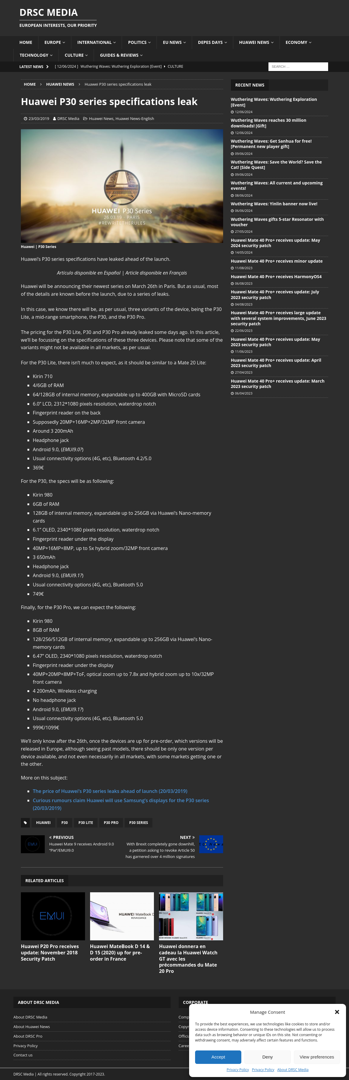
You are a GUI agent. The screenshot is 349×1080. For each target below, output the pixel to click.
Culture (74, 55)
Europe (52, 42)
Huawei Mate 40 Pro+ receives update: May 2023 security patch (275, 341)
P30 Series (138, 822)
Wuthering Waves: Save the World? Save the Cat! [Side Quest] (276, 164)
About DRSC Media (293, 1069)
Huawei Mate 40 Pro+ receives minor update (277, 261)
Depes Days (210, 42)
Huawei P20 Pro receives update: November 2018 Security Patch (50, 952)
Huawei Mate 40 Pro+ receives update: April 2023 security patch (276, 362)
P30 (64, 822)
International (94, 42)
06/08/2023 (243, 283)
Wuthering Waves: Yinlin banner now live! (274, 204)
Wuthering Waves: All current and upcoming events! (277, 185)
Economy (296, 42)
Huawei (43, 822)
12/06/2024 (243, 112)
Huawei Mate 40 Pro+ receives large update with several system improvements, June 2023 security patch (278, 318)
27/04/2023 (243, 372)
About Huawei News (31, 1026)
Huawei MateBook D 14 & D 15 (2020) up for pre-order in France (120, 952)
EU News (172, 42)
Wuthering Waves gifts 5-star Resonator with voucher (277, 221)
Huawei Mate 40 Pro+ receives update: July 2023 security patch (275, 294)
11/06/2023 (243, 351)
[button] (337, 1012)
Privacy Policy (238, 1069)
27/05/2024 (243, 231)
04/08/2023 (243, 304)
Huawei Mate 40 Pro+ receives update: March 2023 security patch (278, 383)
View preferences (317, 1056)
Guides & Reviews (119, 55)
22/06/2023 (243, 330)
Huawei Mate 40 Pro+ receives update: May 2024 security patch (275, 242)
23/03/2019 (39, 118)
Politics (137, 42)
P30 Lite (85, 822)
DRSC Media (68, 118)
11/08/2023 (243, 268)
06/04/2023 (243, 393)
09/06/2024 (243, 153)
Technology (34, 55)
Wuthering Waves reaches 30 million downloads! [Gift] (268, 122)
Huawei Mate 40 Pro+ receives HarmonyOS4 (276, 276)
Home (25, 42)
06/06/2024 (243, 210)
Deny (267, 1056)
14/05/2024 (243, 252)
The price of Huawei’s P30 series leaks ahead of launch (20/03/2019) (110, 791)
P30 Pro (111, 822)
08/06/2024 (243, 195)
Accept (218, 1056)
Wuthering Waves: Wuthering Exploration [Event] (274, 101)
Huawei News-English (134, 118)
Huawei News (254, 42)
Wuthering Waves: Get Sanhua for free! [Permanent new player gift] (271, 143)
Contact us (23, 1055)
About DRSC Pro (27, 1036)
